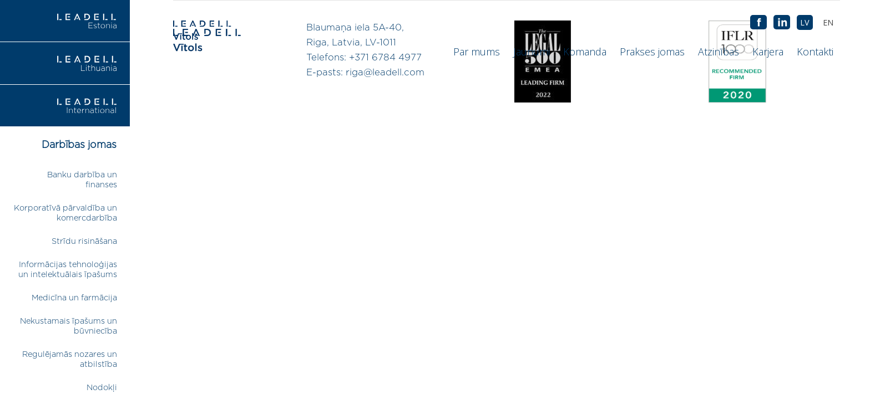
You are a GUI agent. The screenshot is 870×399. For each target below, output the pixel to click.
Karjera (767, 51)
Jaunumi (531, 51)
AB (781, 22)
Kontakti (815, 51)
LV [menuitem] (805, 22)
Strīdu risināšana (84, 241)
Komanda (584, 51)
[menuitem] (828, 22)
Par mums (476, 51)
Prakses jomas (652, 51)
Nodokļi (102, 387)
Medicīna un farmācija (74, 298)
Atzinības (718, 51)
